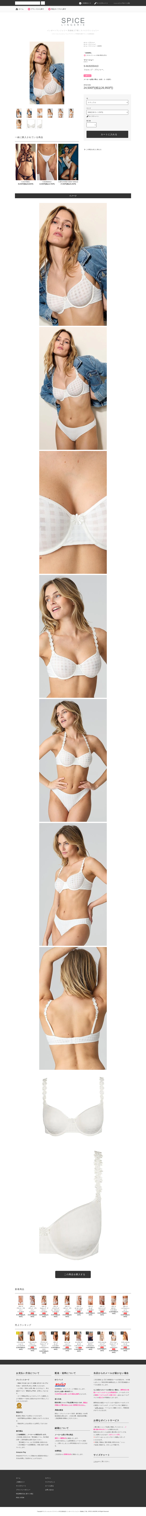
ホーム (20, 9)
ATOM (22, 1497)
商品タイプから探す (57, 9)
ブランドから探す (36, 9)
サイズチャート (101, 3)
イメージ (73, 196)
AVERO (100, 46)
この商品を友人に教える (93, 149)
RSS (17, 1497)
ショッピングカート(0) (120, 3)
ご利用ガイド (85, 3)
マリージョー (92, 44)
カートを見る (49, 1486)
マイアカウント (50, 1482)
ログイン (48, 1478)
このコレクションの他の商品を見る (96, 55)
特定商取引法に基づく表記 (24, 1494)
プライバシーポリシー (23, 1490)
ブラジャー (92, 42)
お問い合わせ (49, 1490)
